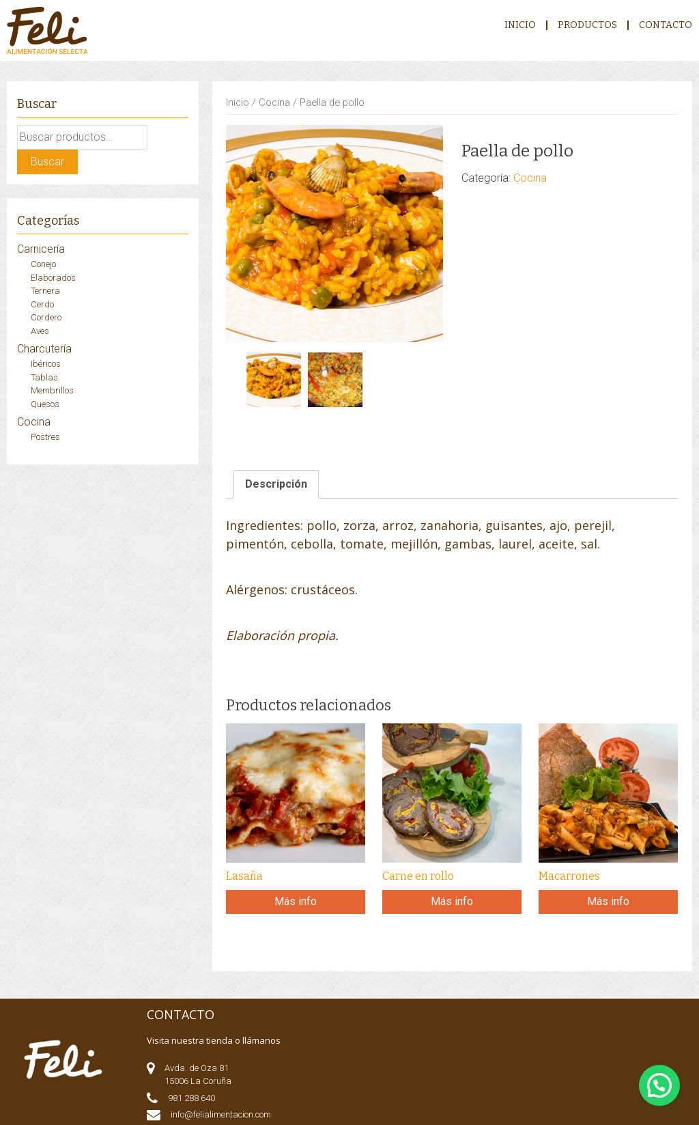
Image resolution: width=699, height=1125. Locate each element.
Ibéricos (46, 364)
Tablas (44, 377)
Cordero (46, 317)
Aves (40, 331)
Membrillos (52, 390)
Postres (45, 437)
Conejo (43, 264)
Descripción (276, 483)
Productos (587, 25)
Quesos (45, 404)
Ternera (45, 291)
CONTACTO (665, 25)
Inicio (520, 25)
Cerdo (42, 304)
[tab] (276, 484)
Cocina (274, 102)
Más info (295, 901)
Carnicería (41, 248)
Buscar (47, 161)
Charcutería (44, 348)
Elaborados (53, 278)
